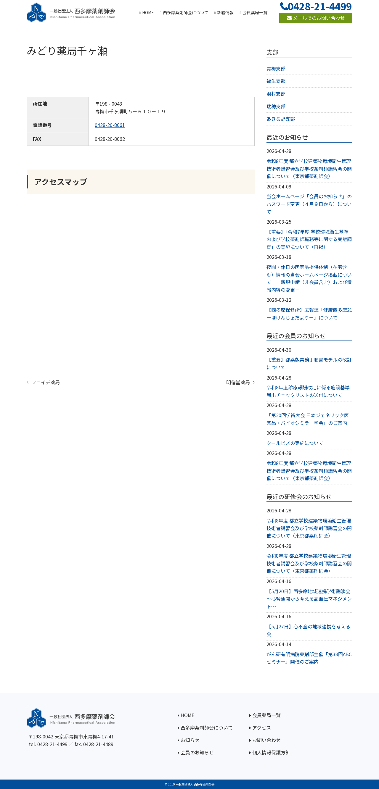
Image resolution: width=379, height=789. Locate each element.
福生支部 (275, 80)
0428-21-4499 (52, 744)
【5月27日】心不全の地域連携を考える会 (308, 630)
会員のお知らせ (197, 752)
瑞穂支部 (275, 106)
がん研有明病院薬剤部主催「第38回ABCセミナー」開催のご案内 (309, 658)
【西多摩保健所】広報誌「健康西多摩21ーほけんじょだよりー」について (309, 313)
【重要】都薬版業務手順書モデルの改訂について (309, 363)
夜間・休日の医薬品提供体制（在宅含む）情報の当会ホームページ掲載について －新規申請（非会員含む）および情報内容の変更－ (309, 278)
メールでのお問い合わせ (316, 17)
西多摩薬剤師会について (207, 727)
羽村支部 (275, 93)
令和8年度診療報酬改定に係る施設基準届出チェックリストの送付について (308, 391)
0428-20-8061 (110, 124)
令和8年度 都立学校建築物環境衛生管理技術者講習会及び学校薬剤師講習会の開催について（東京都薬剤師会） (309, 168)
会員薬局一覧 (266, 715)
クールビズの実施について (294, 442)
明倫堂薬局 (238, 382)
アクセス (261, 727)
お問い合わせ (266, 739)
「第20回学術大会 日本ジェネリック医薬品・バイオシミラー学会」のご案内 (307, 419)
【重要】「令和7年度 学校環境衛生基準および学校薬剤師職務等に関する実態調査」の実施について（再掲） (309, 239)
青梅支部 (275, 68)
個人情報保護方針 (271, 752)
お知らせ (190, 739)
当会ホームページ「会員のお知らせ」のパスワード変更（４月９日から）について (309, 204)
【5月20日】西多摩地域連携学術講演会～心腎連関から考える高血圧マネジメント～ (309, 599)
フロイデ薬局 (45, 382)
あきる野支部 (280, 118)
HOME (187, 715)
